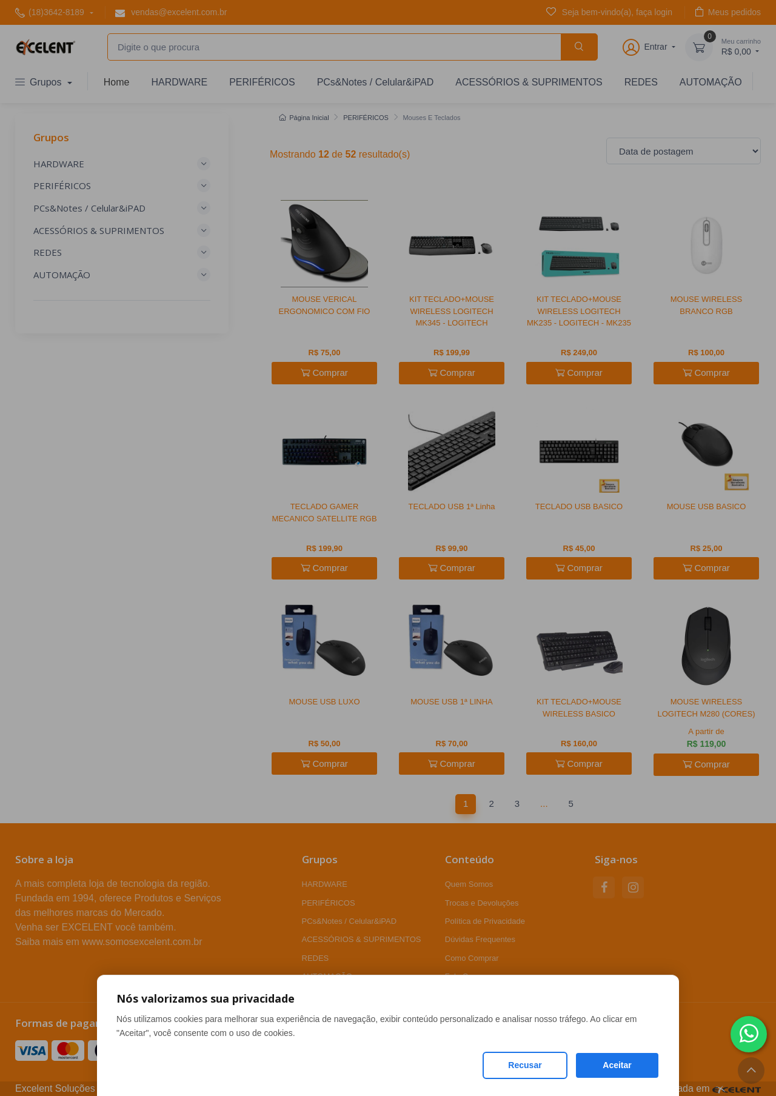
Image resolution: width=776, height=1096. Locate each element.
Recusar (524, 1065)
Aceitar (617, 1065)
